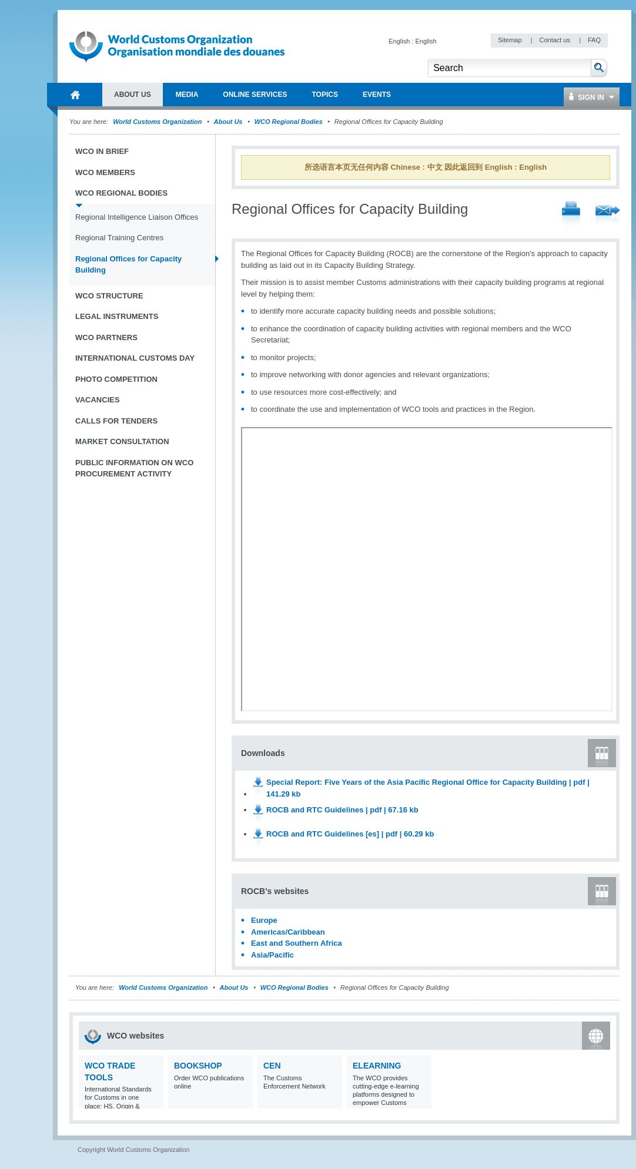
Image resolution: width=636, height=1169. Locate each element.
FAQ (594, 39)
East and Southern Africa (296, 943)
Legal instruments (116, 316)
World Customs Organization (158, 121)
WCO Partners (106, 337)
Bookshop (198, 1065)
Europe (264, 920)
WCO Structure (109, 295)
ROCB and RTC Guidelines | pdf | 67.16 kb (342, 809)
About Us (228, 121)
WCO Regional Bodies (289, 121)
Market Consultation (122, 441)
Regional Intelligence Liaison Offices (136, 217)
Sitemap (510, 39)
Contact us (555, 39)
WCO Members (105, 172)
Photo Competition (116, 379)
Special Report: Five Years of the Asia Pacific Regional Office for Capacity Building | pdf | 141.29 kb (428, 788)
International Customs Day (135, 358)
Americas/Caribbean (288, 932)
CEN (272, 1065)
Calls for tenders (116, 420)
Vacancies (97, 399)
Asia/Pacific (272, 954)
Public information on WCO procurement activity (134, 468)
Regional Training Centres (119, 237)
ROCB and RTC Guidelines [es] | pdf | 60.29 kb (350, 833)
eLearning (377, 1065)
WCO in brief (102, 151)
